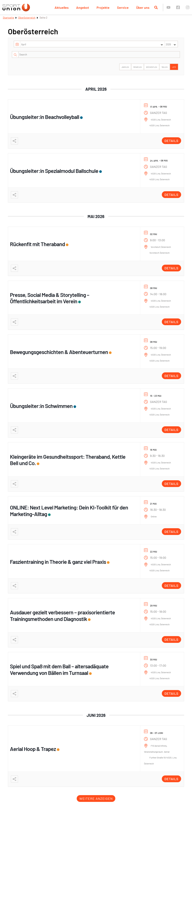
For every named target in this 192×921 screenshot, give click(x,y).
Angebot (82, 7)
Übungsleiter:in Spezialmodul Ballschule (54, 170)
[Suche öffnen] (156, 7)
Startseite (8, 17)
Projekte (103, 7)
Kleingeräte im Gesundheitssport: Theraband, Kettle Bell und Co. (67, 459)
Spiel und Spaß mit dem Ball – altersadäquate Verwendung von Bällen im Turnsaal (59, 669)
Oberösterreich (26, 17)
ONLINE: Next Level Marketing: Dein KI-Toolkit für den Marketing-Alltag (69, 510)
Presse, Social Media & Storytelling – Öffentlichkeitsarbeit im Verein (49, 298)
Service (123, 7)
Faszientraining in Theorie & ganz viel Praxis (58, 561)
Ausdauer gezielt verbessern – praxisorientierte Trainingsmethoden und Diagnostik (62, 615)
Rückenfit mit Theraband (37, 244)
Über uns (142, 7)
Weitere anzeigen (96, 798)
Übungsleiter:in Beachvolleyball (44, 117)
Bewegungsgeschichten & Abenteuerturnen (59, 352)
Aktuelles (62, 7)
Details (171, 141)
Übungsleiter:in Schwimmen (41, 406)
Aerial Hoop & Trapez (33, 748)
